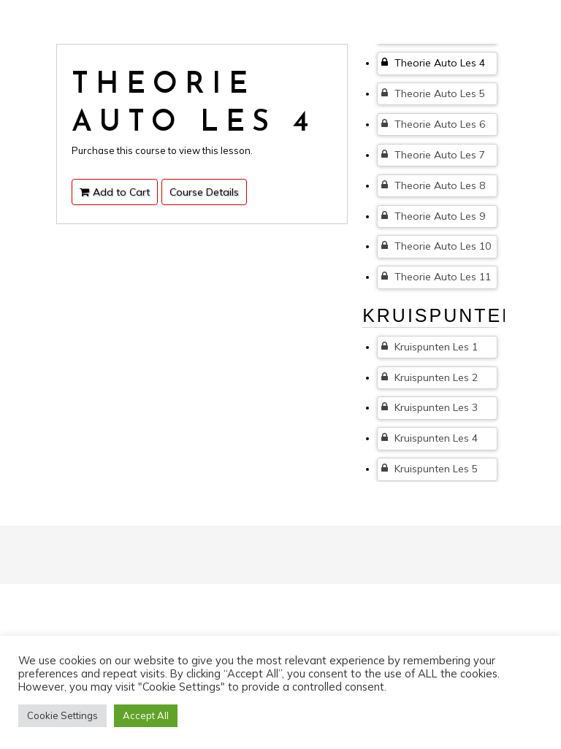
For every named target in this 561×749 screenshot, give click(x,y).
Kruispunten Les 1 (429, 346)
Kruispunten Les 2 (429, 377)
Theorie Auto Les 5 (433, 93)
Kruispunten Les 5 (429, 468)
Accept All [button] (146, 715)
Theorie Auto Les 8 (433, 185)
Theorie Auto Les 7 (433, 154)
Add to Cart (115, 192)
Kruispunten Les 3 (429, 407)
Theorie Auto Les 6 (433, 124)
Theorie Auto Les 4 (433, 62)
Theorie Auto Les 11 (436, 276)
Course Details (204, 192)
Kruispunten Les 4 (429, 438)
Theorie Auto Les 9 (433, 216)
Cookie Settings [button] (62, 715)
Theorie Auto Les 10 (436, 246)
